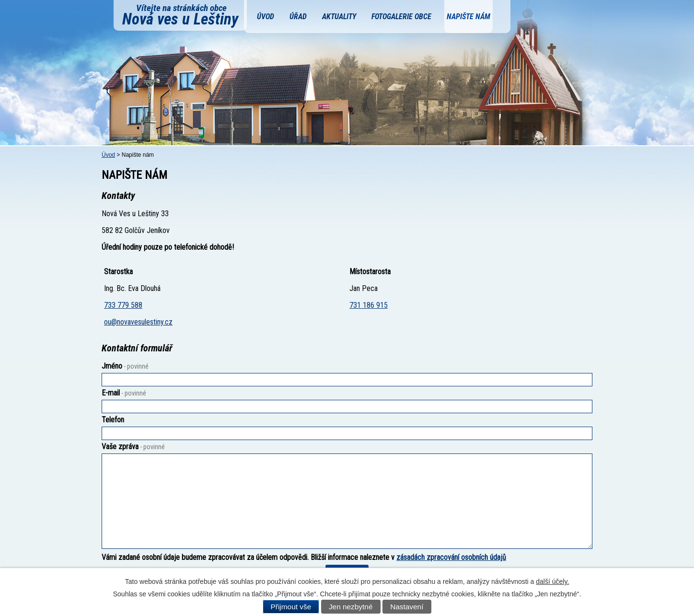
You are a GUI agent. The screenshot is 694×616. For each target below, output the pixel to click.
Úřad (298, 16)
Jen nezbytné (351, 607)
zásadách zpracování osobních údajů (451, 557)
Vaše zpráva (133, 446)
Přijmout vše (291, 607)
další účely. (552, 581)
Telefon (113, 419)
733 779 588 (123, 305)
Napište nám (468, 16)
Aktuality (339, 16)
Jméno (125, 366)
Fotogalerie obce (401, 16)
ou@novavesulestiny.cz (138, 321)
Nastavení (406, 607)
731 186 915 (368, 305)
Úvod (265, 16)
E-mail (124, 392)
